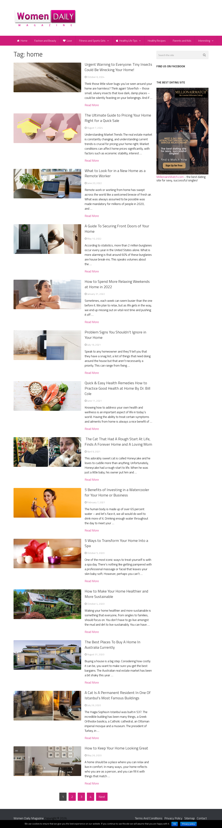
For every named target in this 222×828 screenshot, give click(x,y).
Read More (92, 105)
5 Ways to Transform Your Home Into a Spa (116, 543)
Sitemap (189, 818)
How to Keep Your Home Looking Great (116, 749)
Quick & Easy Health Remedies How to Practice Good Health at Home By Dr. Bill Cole (117, 388)
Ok (174, 824)
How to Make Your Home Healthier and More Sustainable (116, 594)
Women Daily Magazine (29, 818)
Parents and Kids (182, 41)
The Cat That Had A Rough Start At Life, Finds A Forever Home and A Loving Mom (118, 442)
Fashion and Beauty (45, 41)
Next (102, 797)
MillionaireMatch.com (170, 177)
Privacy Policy (173, 818)
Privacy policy (188, 824)
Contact (202, 818)
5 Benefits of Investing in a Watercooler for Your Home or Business (117, 493)
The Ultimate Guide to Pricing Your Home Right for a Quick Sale (118, 118)
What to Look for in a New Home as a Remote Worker (115, 173)
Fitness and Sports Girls (92, 41)
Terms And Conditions (148, 818)
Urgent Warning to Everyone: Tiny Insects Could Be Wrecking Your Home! (118, 67)
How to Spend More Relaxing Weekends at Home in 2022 (117, 284)
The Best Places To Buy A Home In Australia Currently (112, 645)
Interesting (205, 41)
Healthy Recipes (157, 41)
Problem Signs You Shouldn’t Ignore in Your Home (115, 335)
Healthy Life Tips (127, 41)
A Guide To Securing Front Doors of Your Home (117, 229)
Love (67, 41)
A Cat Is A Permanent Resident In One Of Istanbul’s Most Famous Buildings (118, 695)
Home (22, 41)
